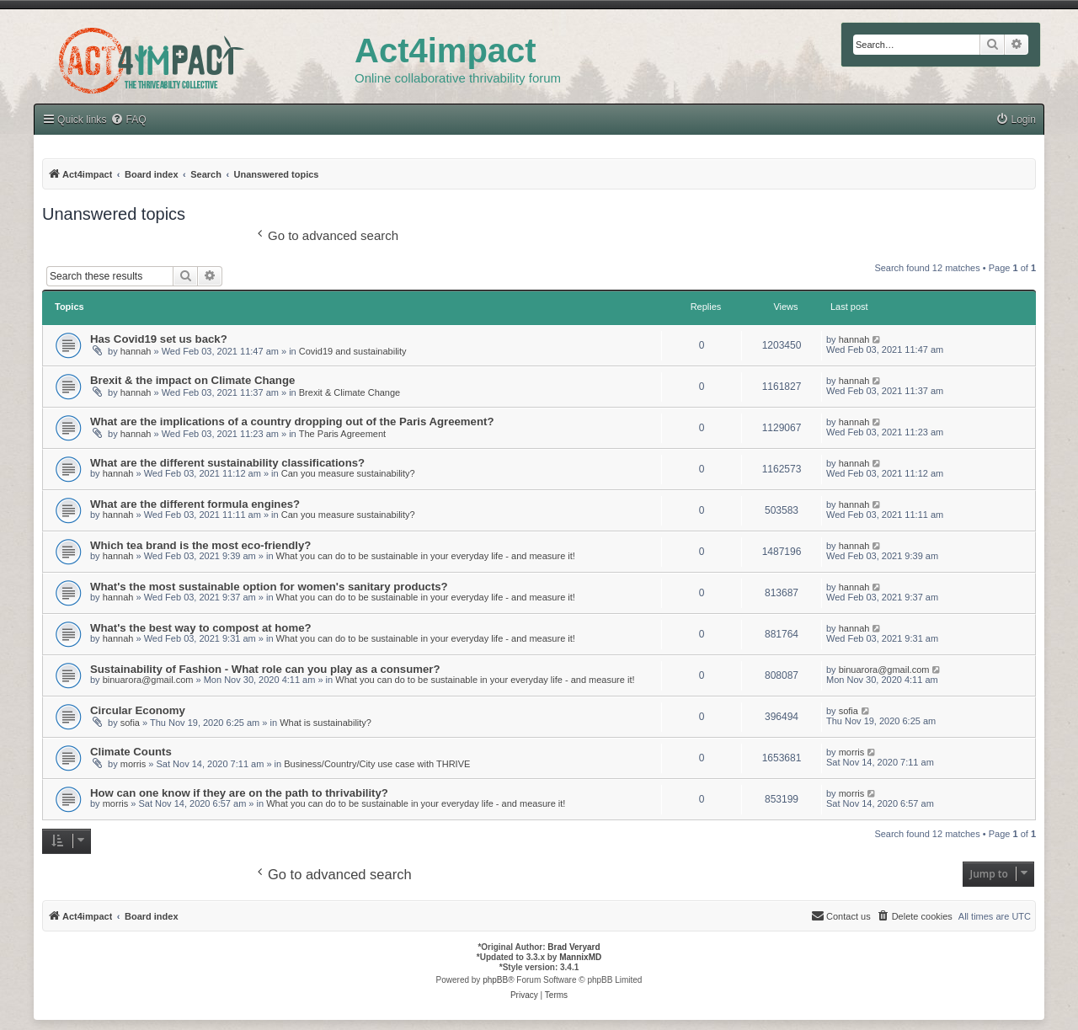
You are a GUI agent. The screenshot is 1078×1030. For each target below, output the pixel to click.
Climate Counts (131, 751)
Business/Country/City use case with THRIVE (377, 764)
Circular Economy (137, 710)
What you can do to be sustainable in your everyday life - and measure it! (425, 556)
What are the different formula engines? (195, 504)
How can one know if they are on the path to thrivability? (239, 793)
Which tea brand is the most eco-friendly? (200, 545)
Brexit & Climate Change (349, 392)
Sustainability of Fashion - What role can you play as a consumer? (265, 669)
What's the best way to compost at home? (201, 628)
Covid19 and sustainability (353, 351)
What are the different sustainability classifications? (227, 462)
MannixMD (580, 957)
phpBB (495, 980)
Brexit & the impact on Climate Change (192, 380)
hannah (136, 351)
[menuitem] (1015, 120)
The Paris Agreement (342, 434)
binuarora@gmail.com (148, 680)
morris (133, 764)
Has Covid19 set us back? (158, 339)
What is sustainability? (325, 723)
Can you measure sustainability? (348, 473)
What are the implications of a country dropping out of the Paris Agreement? (292, 421)
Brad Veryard (573, 947)
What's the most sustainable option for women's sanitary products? (269, 586)
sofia (130, 723)
